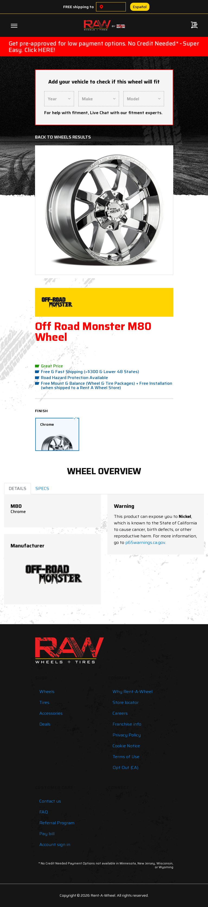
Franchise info (127, 724)
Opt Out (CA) (125, 767)
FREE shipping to (78, 7)
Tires (44, 702)
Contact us (50, 801)
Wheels (47, 691)
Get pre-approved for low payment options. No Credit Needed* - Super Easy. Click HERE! (103, 46)
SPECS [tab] (42, 488)
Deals (44, 724)
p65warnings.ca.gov (145, 542)
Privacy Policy (127, 735)
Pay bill (47, 833)
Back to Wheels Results (63, 137)
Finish (41, 410)
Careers (120, 713)
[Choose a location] (101, 6)
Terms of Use (126, 756)
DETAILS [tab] (17, 488)
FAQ (43, 812)
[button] (50, 210)
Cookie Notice (126, 745)
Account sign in (54, 844)
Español (140, 7)
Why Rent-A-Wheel (132, 691)
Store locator (126, 702)
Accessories (51, 713)
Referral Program (56, 822)
